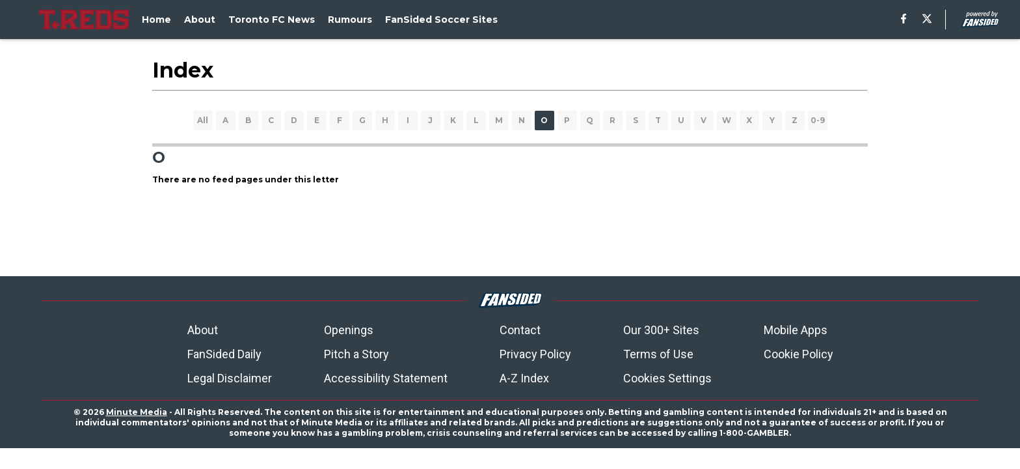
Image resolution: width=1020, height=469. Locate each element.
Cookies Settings (667, 378)
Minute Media (136, 412)
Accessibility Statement (386, 378)
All (202, 120)
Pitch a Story (356, 354)
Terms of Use (658, 354)
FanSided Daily (224, 354)
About (202, 330)
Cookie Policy (798, 354)
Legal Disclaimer (229, 378)
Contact (520, 330)
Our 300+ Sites (661, 330)
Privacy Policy (535, 354)
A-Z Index (524, 378)
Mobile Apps (795, 330)
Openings (348, 330)
